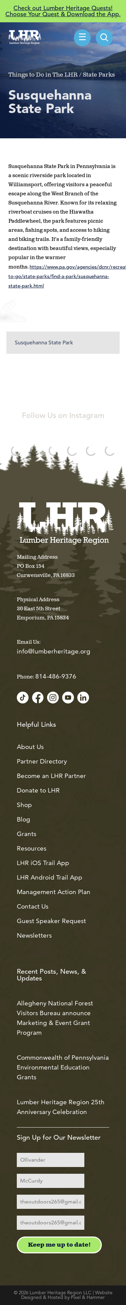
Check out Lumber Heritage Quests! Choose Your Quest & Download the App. (63, 11)
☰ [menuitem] (82, 38)
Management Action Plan (53, 892)
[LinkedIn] (83, 698)
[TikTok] (23, 698)
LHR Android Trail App (49, 877)
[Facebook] (38, 698)
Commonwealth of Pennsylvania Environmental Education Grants (63, 1067)
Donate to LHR (38, 790)
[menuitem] (104, 37)
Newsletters (34, 935)
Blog (23, 819)
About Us (30, 747)
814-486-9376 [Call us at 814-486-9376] (55, 676)
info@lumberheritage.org (53, 651)
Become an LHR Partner (51, 776)
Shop (24, 805)
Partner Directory (42, 761)
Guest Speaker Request (51, 921)
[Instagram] (53, 698)
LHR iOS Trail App (43, 863)
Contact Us (32, 906)
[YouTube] (68, 698)
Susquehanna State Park (44, 348)
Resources (31, 848)
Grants (26, 834)
